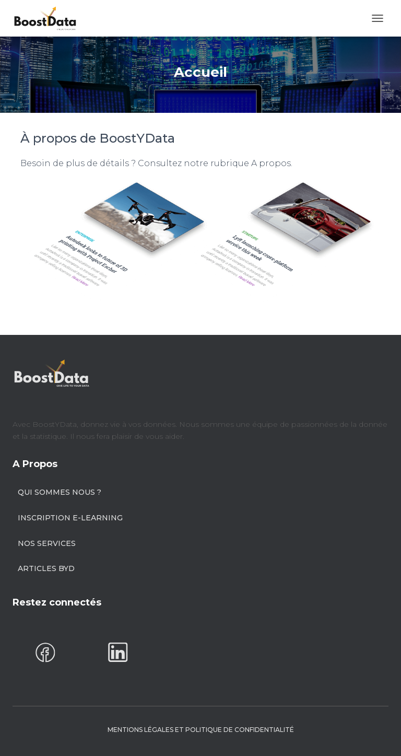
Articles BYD (46, 568)
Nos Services (47, 543)
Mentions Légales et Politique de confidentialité (201, 730)
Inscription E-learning (70, 517)
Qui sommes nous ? (59, 492)
